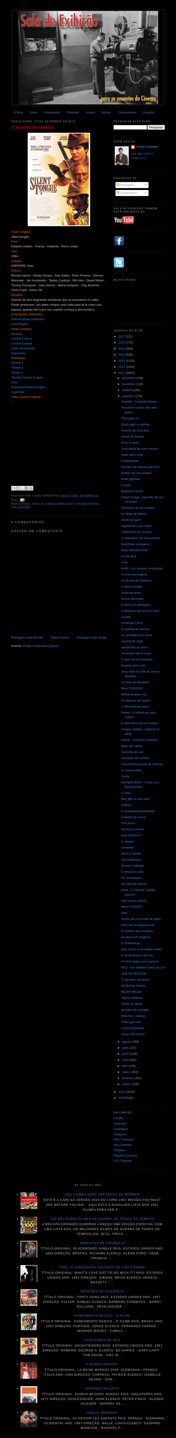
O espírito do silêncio (32, 127)
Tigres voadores (132, 998)
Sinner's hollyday (132, 865)
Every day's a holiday (135, 424)
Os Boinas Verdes (133, 985)
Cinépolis (120, 1134)
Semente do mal (132, 752)
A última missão (131, 586)
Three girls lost (131, 1022)
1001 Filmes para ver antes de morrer (102, 1194)
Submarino (18, 353)
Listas (33, 112)
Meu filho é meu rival (135, 799)
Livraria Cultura (21, 338)
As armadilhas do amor (136, 635)
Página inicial (60, 637)
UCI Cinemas (123, 1160)
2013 (122, 360)
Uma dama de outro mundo (139, 448)
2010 (122, 1092)
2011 (122, 373)
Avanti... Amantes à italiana (139, 740)
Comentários (126, 193)
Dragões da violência (102, 1291)
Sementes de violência (102, 1243)
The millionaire (131, 859)
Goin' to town (130, 442)
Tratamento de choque (136, 532)
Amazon (16, 334)
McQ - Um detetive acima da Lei (142, 967)
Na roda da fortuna (133, 884)
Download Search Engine (28, 387)
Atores (90, 112)
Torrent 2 (17, 367)
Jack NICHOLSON (133, 973)
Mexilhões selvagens (135, 544)
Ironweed (127, 847)
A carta (125, 793)
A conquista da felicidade (138, 811)
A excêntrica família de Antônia (141, 764)
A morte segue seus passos (139, 961)
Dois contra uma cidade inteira (141, 949)
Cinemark (120, 1123)
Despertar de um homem (138, 507)
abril (125, 1066)
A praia (125, 485)
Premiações (52, 112)
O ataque (127, 841)
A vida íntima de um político (139, 723)
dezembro (129, 378)
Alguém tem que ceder (136, 526)
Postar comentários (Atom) (41, 646)
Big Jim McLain (131, 991)
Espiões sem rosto (133, 665)
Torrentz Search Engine (27, 377)
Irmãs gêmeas (130, 479)
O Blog (18, 112)
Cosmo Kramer (147, 147)
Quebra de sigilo (132, 641)
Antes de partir (131, 520)
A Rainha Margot (102, 1364)
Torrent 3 (17, 372)
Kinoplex (119, 1150)
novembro (129, 384)
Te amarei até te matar (136, 653)
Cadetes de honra (133, 817)
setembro (128, 396)
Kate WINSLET (131, 835)
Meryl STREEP (131, 906)
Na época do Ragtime (135, 937)
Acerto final (128, 556)
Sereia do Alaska (132, 436)
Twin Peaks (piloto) (134, 900)
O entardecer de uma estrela (140, 538)
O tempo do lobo (132, 871)
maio (125, 1060)
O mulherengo (130, 943)
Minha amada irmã (133, 694)
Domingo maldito (102, 1388)
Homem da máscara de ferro (140, 467)
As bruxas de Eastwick (136, 580)
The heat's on (130, 418)
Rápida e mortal (131, 491)
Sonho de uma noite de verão (141, 919)
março (126, 1072)
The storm (128, 823)
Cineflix (119, 1118)
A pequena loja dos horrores (140, 611)
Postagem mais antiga (92, 637)
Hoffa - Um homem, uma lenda (141, 568)
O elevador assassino (135, 979)
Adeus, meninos (102, 1412)
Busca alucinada (132, 598)
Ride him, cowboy (133, 1016)
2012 (122, 366)
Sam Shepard (21, 507)
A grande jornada (132, 1028)
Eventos (148, 112)
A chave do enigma (134, 574)
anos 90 (38, 504)
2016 (122, 342)
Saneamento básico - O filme (102, 1315)
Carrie (125, 776)
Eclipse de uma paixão (136, 473)
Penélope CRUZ (132, 623)
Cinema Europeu (87, 504)
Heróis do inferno (132, 829)
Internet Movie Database (27, 319)
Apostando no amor (134, 647)
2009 (122, 1098)
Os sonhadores (131, 878)
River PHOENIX (131, 688)
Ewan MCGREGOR (134, 550)
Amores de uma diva (135, 430)
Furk (14, 382)
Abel (124, 913)
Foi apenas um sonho (135, 700)
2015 (122, 348)
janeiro (127, 1084)
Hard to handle (131, 853)
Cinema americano (59, 504)
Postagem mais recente (27, 637)
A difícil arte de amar (135, 706)
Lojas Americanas (23, 348)
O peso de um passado (136, 659)
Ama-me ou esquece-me (137, 925)
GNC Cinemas (123, 1139)
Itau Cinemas (123, 1145)
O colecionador (131, 770)
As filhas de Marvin (134, 514)
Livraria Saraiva (21, 343)
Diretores (73, 112)
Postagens (125, 185)
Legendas (17, 392)
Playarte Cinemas (126, 1155)
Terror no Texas (131, 1004)
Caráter (126, 617)
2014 (122, 354)
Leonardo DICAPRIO (135, 758)
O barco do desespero (136, 605)
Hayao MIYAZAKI (133, 1034)
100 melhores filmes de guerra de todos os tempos (102, 1219)
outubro (127, 390)
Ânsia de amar (131, 592)
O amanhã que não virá (137, 955)
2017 (122, 336)
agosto (127, 1041)
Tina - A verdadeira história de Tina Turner (102, 1267)
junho (126, 1054)
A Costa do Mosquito (135, 682)
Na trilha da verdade (134, 1010)
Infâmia (126, 805)
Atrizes (106, 112)
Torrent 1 (17, 363)
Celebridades (130, 461)
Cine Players (19, 324)
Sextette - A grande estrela (139, 401)
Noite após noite (132, 454)
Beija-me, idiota (131, 746)
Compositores (127, 112)
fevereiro (128, 1078)
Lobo (124, 562)
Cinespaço (121, 1129)
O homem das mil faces (137, 931)
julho (125, 1047)
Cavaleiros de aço (102, 1340)
